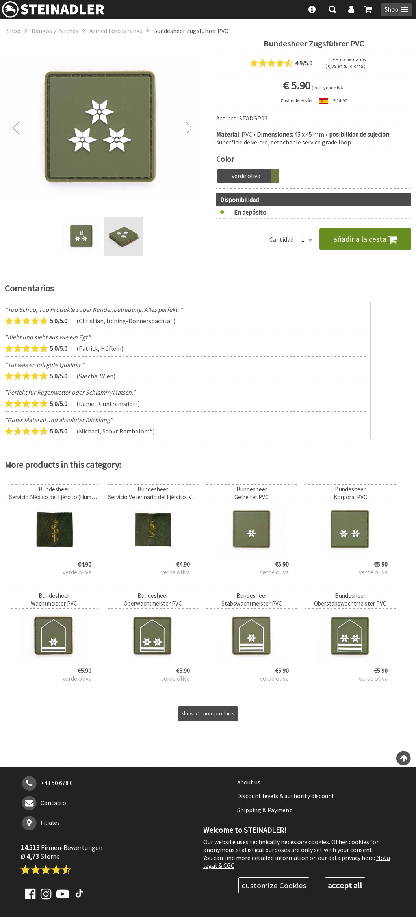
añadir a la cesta (365, 239)
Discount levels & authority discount (285, 796)
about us (248, 782)
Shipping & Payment (264, 810)
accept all (345, 885)
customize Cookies (273, 885)
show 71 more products (208, 713)
